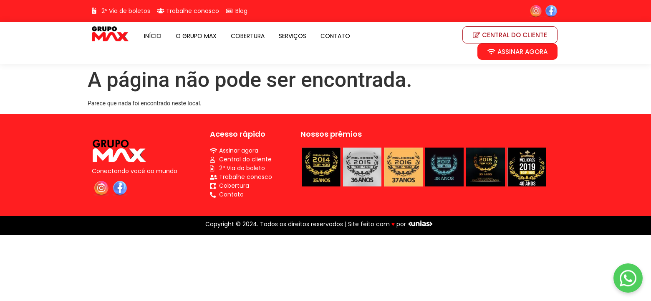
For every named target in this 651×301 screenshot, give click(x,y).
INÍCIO (152, 36)
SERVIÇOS (292, 36)
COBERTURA (248, 36)
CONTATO (335, 36)
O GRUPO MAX (196, 36)
